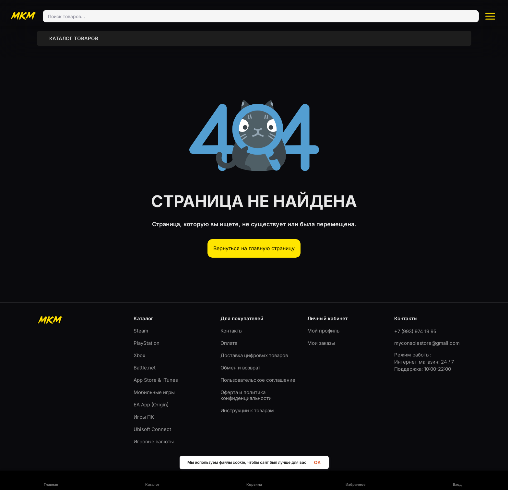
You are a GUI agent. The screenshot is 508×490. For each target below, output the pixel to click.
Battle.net (145, 361)
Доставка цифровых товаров (254, 349)
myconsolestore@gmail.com (427, 337)
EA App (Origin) (151, 398)
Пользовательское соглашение (257, 374)
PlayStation (146, 337)
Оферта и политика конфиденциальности (246, 389)
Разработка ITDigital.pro (453, 477)
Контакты (231, 324)
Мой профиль (323, 324)
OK (317, 462)
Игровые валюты (154, 435)
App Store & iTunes (156, 374)
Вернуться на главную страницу (254, 242)
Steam (141, 324)
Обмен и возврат (240, 361)
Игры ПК (144, 411)
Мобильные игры (154, 386)
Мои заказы (321, 337)
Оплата (228, 337)
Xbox (139, 349)
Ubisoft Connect (152, 423)
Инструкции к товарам (247, 404)
